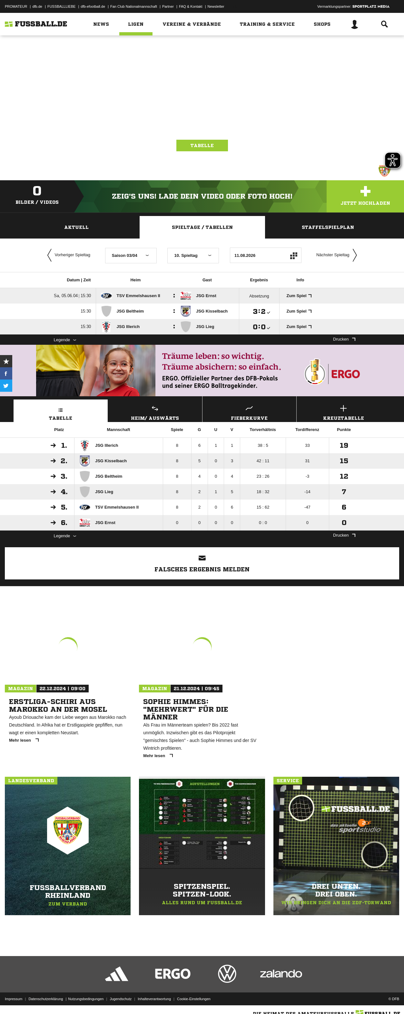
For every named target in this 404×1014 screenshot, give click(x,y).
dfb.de (37, 6)
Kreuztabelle (344, 411)
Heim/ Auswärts (155, 411)
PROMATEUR (16, 6)
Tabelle (202, 145)
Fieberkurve (249, 411)
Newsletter (216, 6)
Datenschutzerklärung (45, 999)
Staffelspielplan (328, 227)
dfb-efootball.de (93, 6)
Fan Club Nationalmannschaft (133, 6)
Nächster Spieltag (338, 255)
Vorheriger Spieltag (67, 255)
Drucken (344, 339)
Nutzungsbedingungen (85, 999)
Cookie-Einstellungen (194, 999)
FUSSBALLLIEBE (61, 6)
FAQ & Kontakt (190, 6)
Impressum (13, 999)
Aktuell (76, 227)
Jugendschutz (121, 999)
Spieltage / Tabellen (202, 227)
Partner (168, 6)
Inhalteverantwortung (154, 999)
